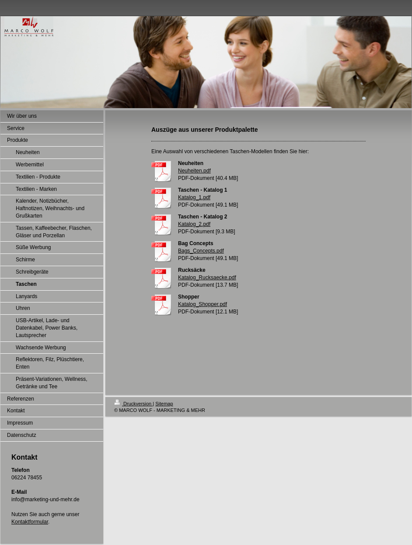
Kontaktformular (29, 522)
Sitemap (164, 403)
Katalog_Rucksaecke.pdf (207, 277)
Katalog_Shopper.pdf (202, 304)
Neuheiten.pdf (194, 171)
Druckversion (133, 403)
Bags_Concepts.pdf (201, 251)
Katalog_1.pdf (194, 197)
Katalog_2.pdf (194, 224)
